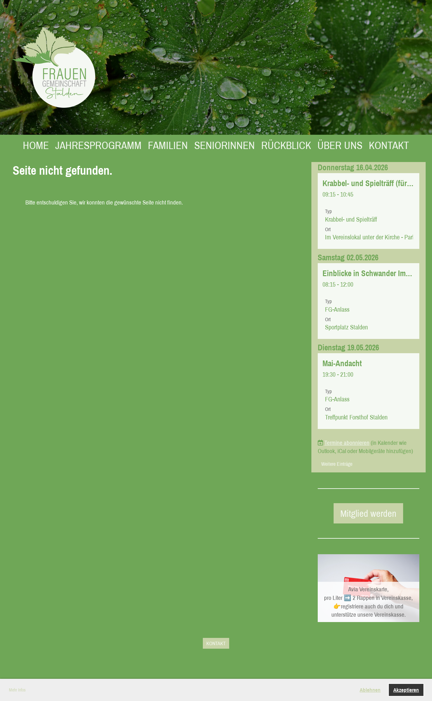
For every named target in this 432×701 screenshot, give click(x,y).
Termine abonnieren (346, 442)
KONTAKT (389, 145)
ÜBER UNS (339, 145)
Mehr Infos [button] (17, 690)
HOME (36, 145)
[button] (368, 211)
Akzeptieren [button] (406, 689)
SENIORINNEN (224, 145)
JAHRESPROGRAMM (98, 145)
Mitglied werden (368, 513)
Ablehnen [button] (370, 689)
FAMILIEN (168, 145)
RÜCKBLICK (286, 145)
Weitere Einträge (336, 463)
